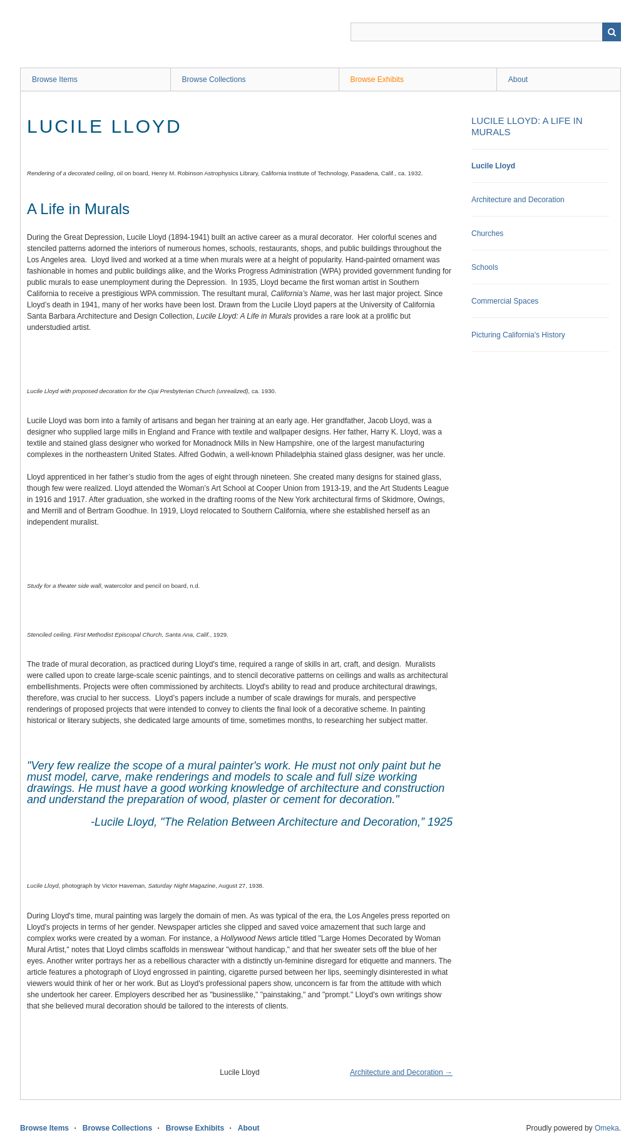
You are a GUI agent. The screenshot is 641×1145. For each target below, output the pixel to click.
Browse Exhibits (377, 79)
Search (611, 32)
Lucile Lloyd (493, 166)
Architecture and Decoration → (401, 1072)
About (518, 79)
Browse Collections (214, 79)
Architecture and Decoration (518, 199)
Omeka (607, 1128)
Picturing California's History (518, 335)
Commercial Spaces (504, 301)
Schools (484, 267)
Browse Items (55, 79)
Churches (487, 233)
